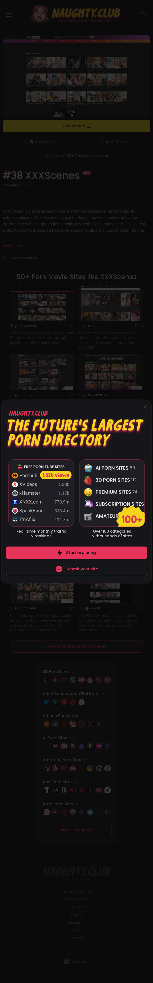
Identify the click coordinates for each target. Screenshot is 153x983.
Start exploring (81, 552)
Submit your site (81, 569)
